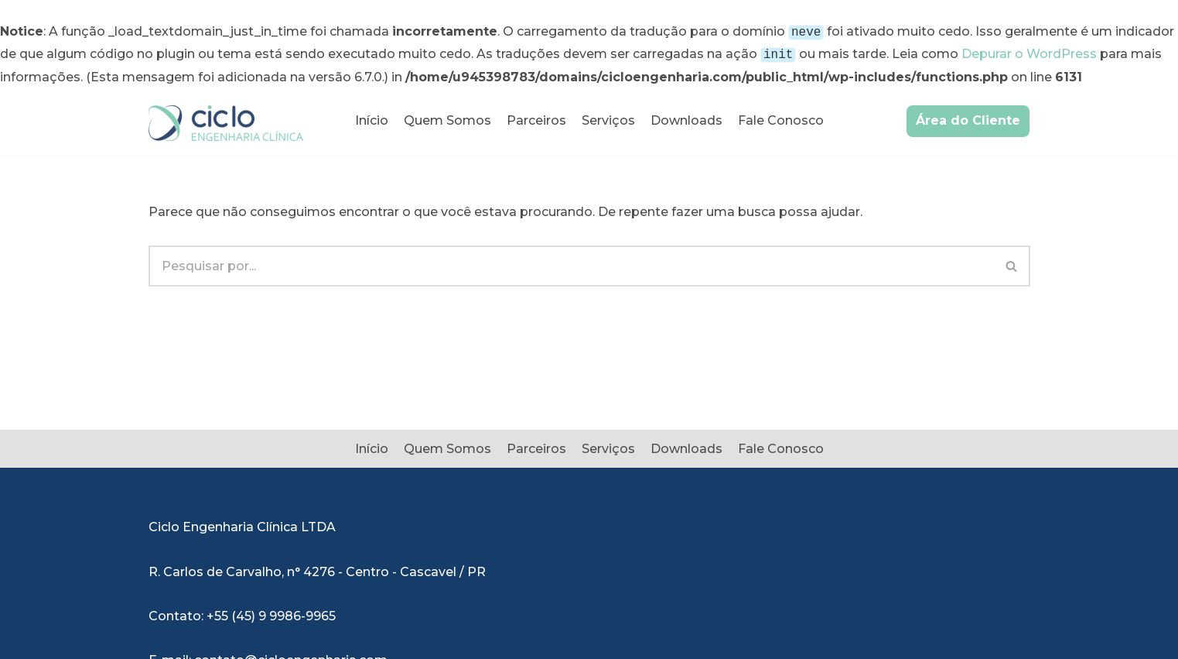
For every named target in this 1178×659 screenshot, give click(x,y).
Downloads (686, 117)
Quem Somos (447, 117)
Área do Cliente (968, 117)
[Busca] (571, 262)
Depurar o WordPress (1029, 52)
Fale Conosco (781, 117)
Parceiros (536, 117)
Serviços (608, 117)
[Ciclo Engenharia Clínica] (226, 120)
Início (371, 117)
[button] (1011, 263)
